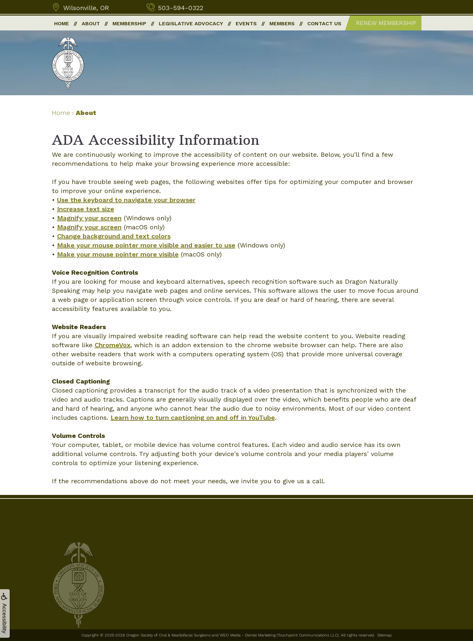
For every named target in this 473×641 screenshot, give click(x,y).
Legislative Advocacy (191, 23)
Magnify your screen (89, 218)
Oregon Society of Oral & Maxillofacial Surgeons (168, 635)
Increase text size (85, 209)
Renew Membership (386, 22)
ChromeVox (112, 345)
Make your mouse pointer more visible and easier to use (146, 245)
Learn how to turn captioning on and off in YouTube (193, 417)
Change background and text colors (114, 236)
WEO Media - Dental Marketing (248, 635)
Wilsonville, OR (86, 8)
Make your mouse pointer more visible (118, 254)
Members (282, 23)
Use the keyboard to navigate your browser (126, 200)
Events (246, 23)
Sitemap (384, 635)
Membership (129, 23)
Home (61, 23)
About (91, 23)
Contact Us (324, 23)
